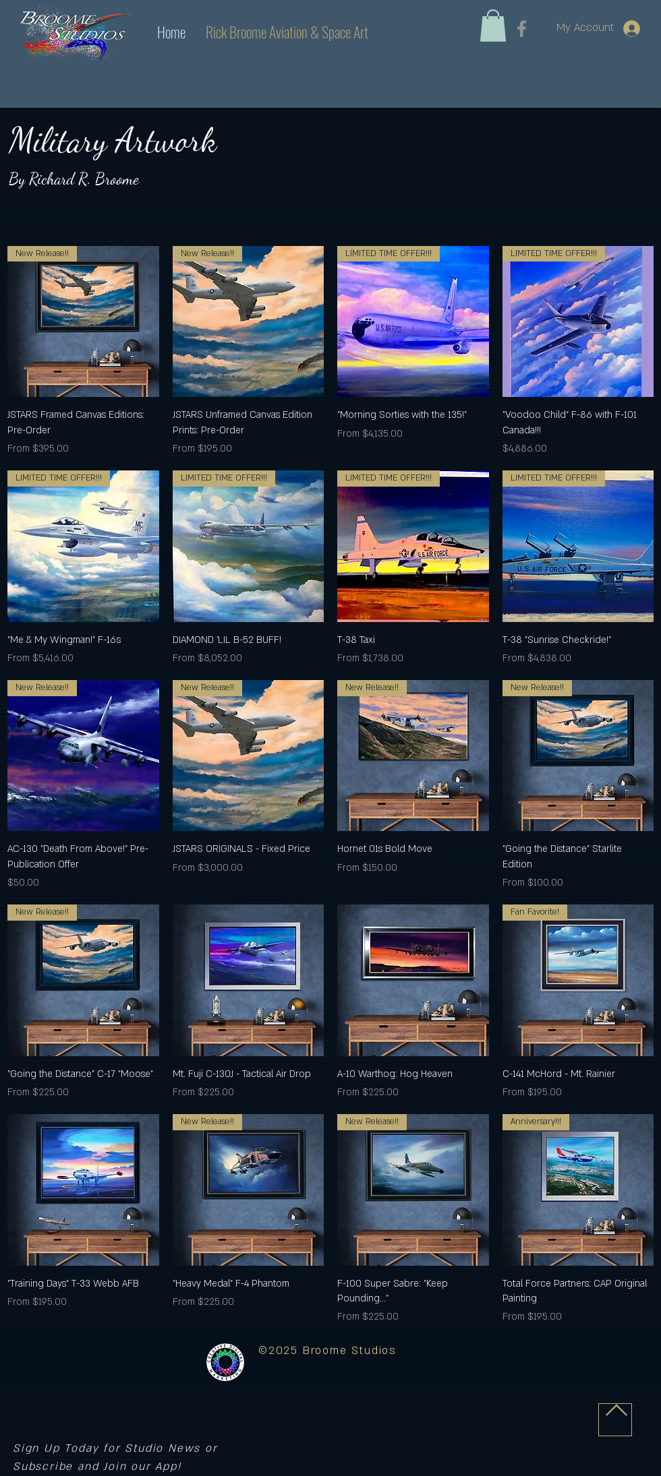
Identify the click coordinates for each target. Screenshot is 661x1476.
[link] (493, 25)
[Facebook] (522, 29)
